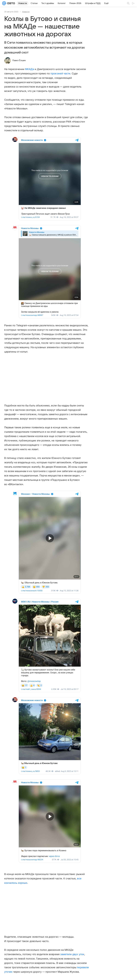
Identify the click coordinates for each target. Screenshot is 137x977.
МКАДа (29, 69)
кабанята (56, 818)
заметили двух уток (72, 761)
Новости (26, 12)
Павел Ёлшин (19, 60)
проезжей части (60, 73)
